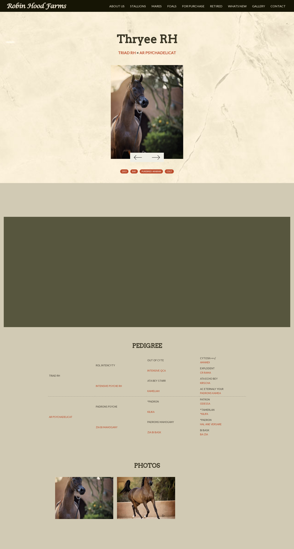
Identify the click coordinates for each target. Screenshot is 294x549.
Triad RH (127, 52)
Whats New (237, 6)
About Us (116, 6)
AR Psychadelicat (158, 52)
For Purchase (193, 6)
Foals (171, 6)
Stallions (138, 6)
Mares (157, 6)
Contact (278, 6)
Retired (216, 6)
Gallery (258, 6)
